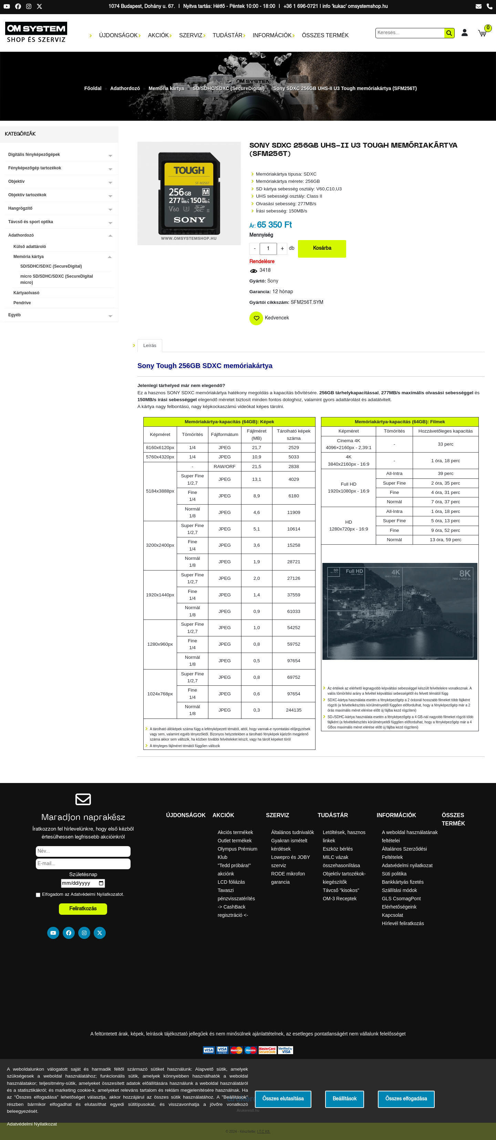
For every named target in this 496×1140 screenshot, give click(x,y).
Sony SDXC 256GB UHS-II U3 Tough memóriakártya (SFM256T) (345, 88)
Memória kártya (166, 88)
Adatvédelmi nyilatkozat (407, 865)
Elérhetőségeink (399, 907)
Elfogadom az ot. (83, 894)
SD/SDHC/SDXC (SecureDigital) (229, 88)
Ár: (252, 226)
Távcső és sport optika (30, 221)
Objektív (16, 181)
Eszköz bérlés (338, 849)
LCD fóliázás (231, 882)
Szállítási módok (399, 890)
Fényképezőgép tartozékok (34, 168)
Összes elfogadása (406, 1099)
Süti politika (394, 873)
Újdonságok (118, 35)
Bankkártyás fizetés (403, 882)
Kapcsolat (392, 915)
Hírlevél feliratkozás (403, 923)
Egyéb (14, 315)
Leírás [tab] (149, 345)
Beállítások (344, 1099)
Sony (272, 281)
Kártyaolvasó (26, 292)
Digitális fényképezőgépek (34, 154)
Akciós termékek (235, 832)
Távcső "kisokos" (341, 890)
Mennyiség (261, 235)
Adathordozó (125, 88)
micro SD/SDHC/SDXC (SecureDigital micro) (56, 279)
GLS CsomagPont (401, 898)
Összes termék (325, 35)
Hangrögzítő (20, 208)
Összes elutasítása (283, 1099)
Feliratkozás (83, 908)
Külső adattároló (29, 246)
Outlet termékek (235, 840)
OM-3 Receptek (339, 898)
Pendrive (22, 302)
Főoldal (93, 88)
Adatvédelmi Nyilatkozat (95, 894)
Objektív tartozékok (27, 194)
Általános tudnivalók (292, 832)
